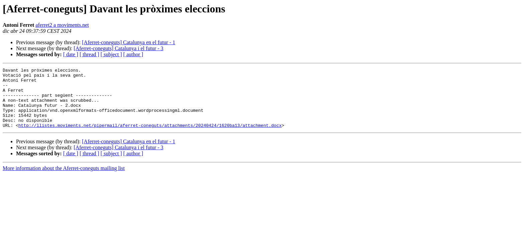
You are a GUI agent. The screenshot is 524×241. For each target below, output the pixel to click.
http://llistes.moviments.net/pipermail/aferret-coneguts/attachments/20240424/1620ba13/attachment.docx (150, 137)
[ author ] (133, 54)
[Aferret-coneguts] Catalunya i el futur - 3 (118, 48)
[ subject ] (111, 54)
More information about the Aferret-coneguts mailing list (64, 180)
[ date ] (70, 54)
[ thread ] (89, 54)
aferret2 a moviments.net (62, 25)
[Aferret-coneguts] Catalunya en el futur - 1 (128, 42)
